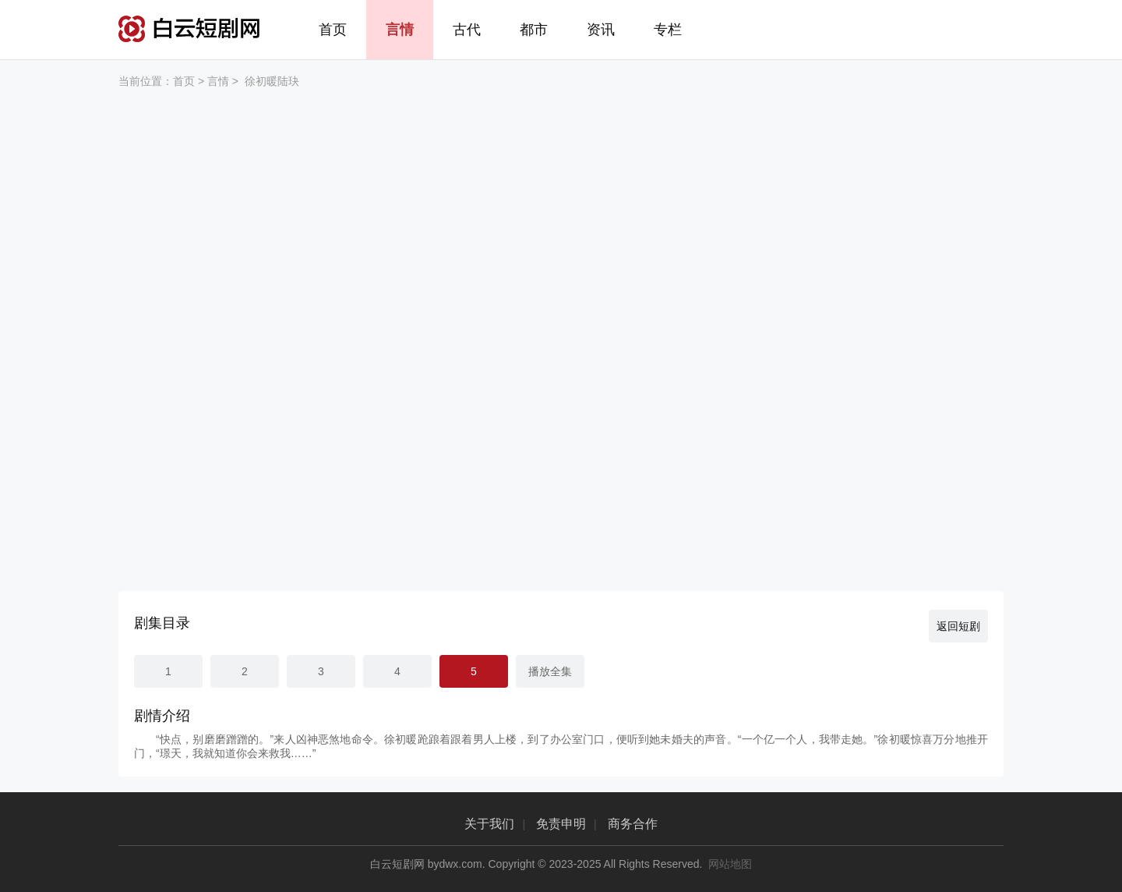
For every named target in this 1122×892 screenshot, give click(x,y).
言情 (400, 29)
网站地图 (730, 864)
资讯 (601, 29)
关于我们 (489, 823)
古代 (467, 29)
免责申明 (561, 823)
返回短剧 (958, 626)
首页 (333, 29)
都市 (534, 29)
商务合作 (633, 823)
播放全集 (550, 671)
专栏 (668, 29)
